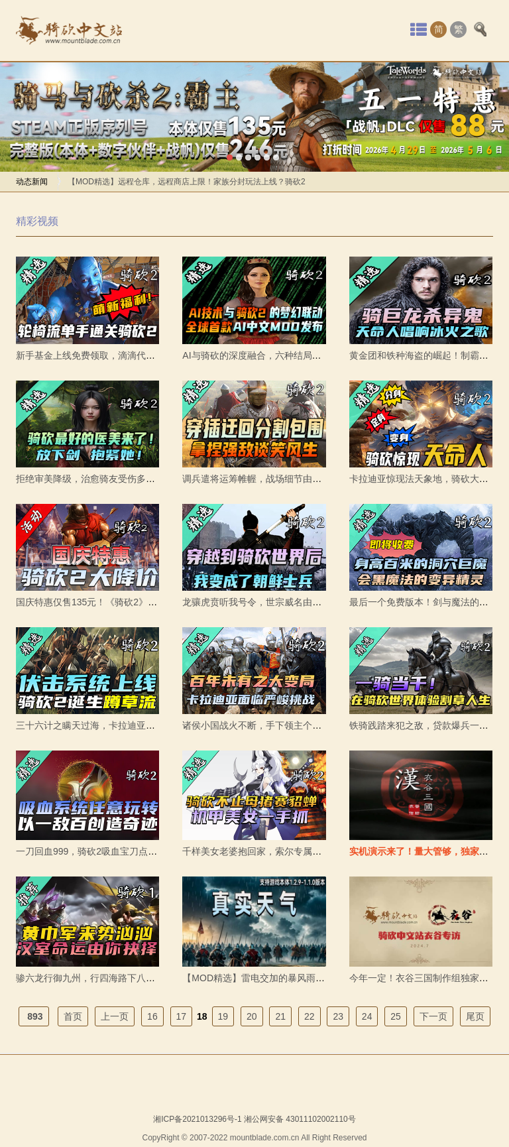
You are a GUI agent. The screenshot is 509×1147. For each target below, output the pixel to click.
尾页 (475, 1016)
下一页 (433, 1016)
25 (395, 1016)
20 (252, 1016)
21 (280, 1016)
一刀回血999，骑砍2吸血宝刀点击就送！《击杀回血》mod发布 (146, 851)
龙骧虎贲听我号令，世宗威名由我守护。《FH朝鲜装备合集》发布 (318, 602)
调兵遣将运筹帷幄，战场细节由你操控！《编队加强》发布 (303, 478)
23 (338, 1016)
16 (152, 1016)
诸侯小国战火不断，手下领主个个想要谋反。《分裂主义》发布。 (316, 725)
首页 (73, 1016)
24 (367, 1016)
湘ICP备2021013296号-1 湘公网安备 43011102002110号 (254, 1119)
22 (309, 1016)
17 (181, 1016)
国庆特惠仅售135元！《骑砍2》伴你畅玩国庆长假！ (123, 602)
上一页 (115, 1016)
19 (223, 1016)
